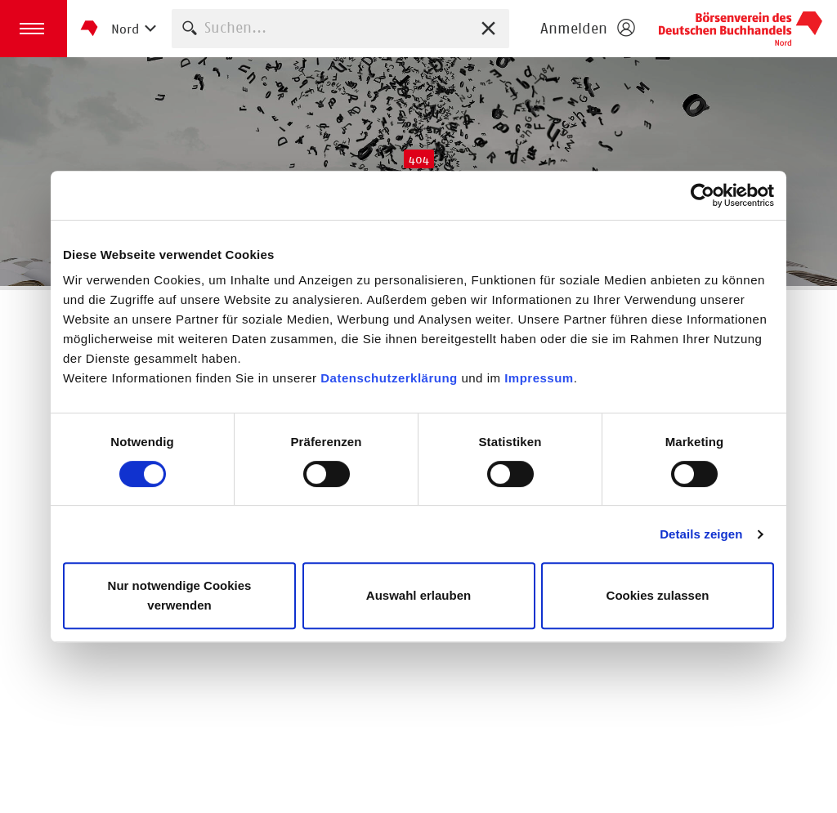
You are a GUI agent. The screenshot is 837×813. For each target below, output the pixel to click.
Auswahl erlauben (418, 595)
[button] (33, 28)
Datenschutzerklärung (390, 378)
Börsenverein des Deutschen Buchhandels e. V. (740, 28)
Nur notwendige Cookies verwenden (180, 595)
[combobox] (340, 28)
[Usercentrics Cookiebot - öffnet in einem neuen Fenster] (702, 195)
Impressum (539, 378)
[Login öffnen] (587, 28)
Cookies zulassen (657, 595)
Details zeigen (701, 534)
